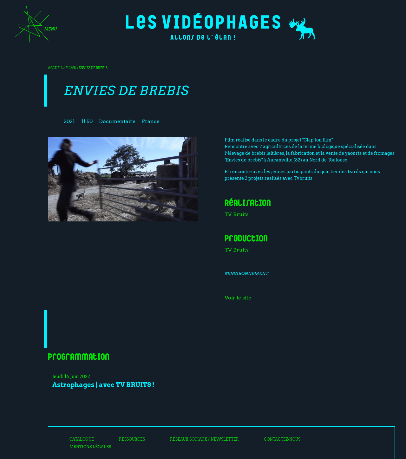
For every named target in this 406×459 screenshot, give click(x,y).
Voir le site (238, 298)
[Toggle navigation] (34, 26)
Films (70, 68)
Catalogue (81, 439)
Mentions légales (90, 447)
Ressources (132, 439)
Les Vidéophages (203, 21)
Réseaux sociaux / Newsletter (204, 439)
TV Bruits (237, 214)
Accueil (55, 68)
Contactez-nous (282, 439)
